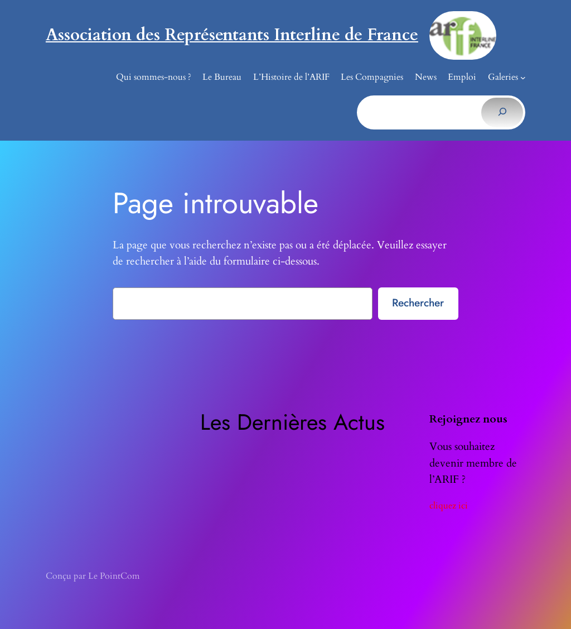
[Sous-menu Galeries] (523, 77)
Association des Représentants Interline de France (232, 34)
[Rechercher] (502, 112)
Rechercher (418, 302)
